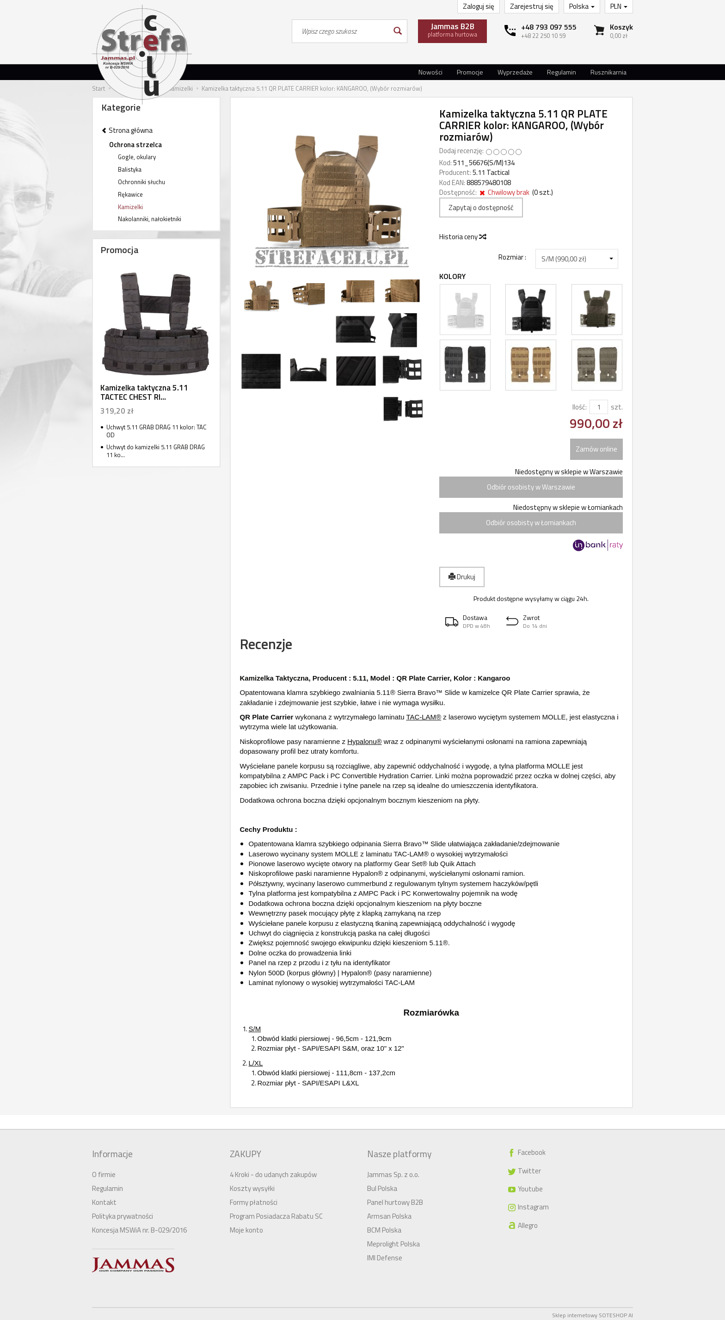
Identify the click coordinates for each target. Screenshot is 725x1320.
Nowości (430, 72)
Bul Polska (382, 1185)
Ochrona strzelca (135, 144)
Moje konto (246, 1227)
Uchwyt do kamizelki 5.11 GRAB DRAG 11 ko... (155, 450)
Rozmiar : (512, 257)
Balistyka (129, 169)
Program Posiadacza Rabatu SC (276, 1213)
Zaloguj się (478, 6)
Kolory (452, 276)
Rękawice (130, 194)
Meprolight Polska (393, 1241)
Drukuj (462, 576)
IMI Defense (384, 1255)
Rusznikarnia (608, 72)
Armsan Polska (389, 1213)
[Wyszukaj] (397, 31)
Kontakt (104, 1199)
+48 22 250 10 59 (543, 35)
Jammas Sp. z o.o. (393, 1171)
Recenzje (276, 647)
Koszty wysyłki (252, 1185)
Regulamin (561, 72)
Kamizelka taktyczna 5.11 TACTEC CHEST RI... (144, 392)
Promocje (470, 72)
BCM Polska (384, 1227)
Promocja (119, 249)
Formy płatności (253, 1199)
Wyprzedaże (515, 72)
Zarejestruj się (531, 6)
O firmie (104, 1171)
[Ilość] (599, 407)
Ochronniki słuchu (141, 181)
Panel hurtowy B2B (395, 1199)
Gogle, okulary (137, 156)
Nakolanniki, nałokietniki (149, 218)
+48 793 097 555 (549, 26)
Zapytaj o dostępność (481, 207)
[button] (469, 621)
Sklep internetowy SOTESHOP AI (592, 1312)
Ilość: (579, 407)
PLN (618, 6)
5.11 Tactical (491, 172)
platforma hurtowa (452, 29)
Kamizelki (130, 206)
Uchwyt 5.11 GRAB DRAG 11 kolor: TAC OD (156, 431)
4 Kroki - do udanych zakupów (273, 1171)
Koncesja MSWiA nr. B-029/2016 (139, 1227)
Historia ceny (462, 236)
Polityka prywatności (122, 1213)
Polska (582, 6)
